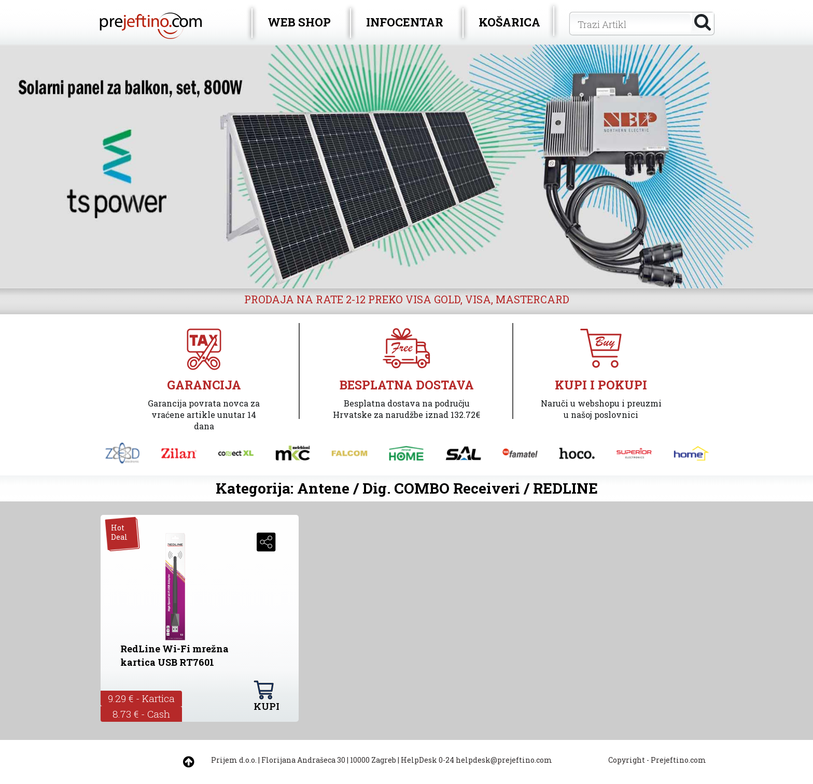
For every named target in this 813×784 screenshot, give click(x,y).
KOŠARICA (509, 22)
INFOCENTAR (404, 22)
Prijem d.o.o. (234, 760)
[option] (406, 166)
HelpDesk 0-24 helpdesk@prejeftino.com (476, 760)
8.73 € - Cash (141, 713)
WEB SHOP (299, 22)
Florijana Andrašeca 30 (303, 760)
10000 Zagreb (373, 760)
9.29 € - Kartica (141, 698)
